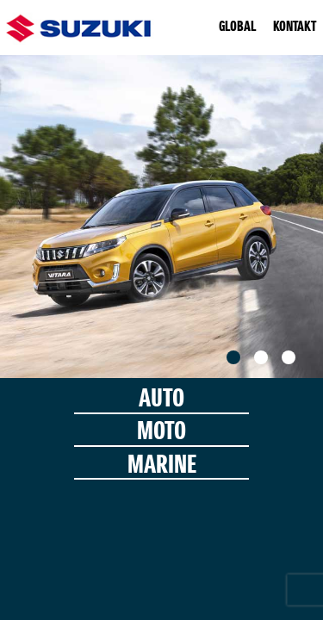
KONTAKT (294, 27)
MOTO (161, 432)
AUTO (161, 400)
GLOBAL (237, 27)
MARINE (161, 466)
